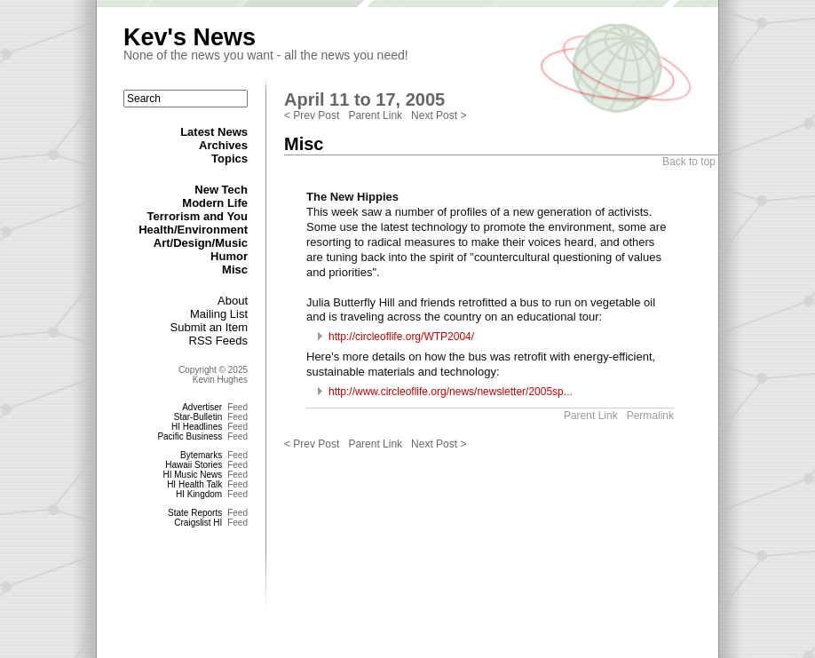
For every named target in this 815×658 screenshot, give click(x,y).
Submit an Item (209, 327)
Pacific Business (189, 436)
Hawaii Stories (193, 465)
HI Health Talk (194, 484)
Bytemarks (201, 455)
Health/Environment (193, 229)
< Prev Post (311, 115)
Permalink (650, 415)
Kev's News (189, 37)
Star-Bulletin (198, 417)
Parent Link (375, 115)
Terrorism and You (197, 216)
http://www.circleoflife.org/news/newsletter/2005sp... (450, 391)
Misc (235, 269)
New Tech (221, 189)
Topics (229, 158)
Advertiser (202, 407)
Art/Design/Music (201, 243)
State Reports (195, 513)
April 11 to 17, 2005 (364, 99)
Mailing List (219, 314)
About (233, 300)
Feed (237, 407)
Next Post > (438, 115)
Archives (223, 145)
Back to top (689, 161)
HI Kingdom (199, 494)
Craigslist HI (198, 522)
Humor (229, 256)
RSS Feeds (218, 340)
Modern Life (215, 203)
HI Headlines (196, 427)
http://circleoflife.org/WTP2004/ (401, 336)
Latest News (214, 132)
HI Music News (193, 475)
